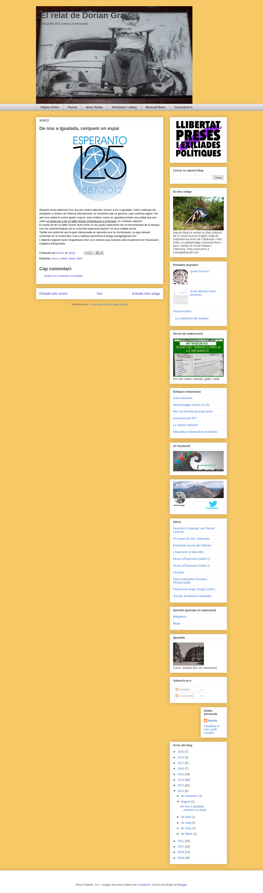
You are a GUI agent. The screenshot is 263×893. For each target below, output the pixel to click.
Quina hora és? (200, 271)
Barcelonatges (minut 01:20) (191, 404)
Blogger (182, 884)
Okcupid (178, 572)
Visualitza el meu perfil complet (211, 729)
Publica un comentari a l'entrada (63, 275)
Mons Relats (94, 107)
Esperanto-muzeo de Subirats (192, 545)
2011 (181, 841)
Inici (100, 293)
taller (79, 258)
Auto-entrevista (182, 398)
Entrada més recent (53, 293)
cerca (55, 258)
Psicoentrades (182, 311)
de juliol (186, 816)
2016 (181, 768)
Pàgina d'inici (50, 107)
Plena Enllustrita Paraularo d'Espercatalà (190, 580)
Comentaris (184, 695)
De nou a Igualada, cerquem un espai (193, 808)
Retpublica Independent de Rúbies (195, 431)
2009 (181, 852)
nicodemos (144, 884)
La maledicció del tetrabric (192, 318)
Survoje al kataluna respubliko (192, 596)
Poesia (72, 107)
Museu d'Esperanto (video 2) (191, 565)
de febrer (187, 833)
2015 (181, 774)
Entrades (183, 689)
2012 (181, 791)
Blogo (176, 623)
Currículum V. (183, 107)
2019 (181, 757)
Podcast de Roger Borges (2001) (194, 589)
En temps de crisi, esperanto (191, 538)
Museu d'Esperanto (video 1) (191, 558)
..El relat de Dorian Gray (82, 15)
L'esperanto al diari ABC (188, 552)
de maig (186, 822)
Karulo (212, 720)
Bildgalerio (179, 616)
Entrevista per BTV (185, 418)
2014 (181, 779)
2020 (181, 751)
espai (72, 258)
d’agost (186, 801)
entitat (63, 258)
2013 (181, 785)
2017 (181, 763)
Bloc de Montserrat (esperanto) (193, 411)
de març (186, 828)
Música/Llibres (155, 107)
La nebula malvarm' (185, 425)
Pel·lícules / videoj (124, 107)
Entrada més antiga (146, 293)
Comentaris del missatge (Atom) (109, 304)
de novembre (190, 796)
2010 (181, 846)
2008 (181, 857)
